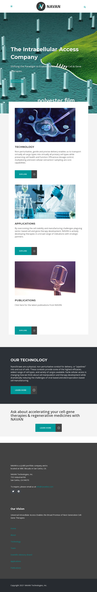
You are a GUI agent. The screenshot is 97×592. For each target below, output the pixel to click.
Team (13, 560)
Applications (16, 574)
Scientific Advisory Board (21, 567)
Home (13, 541)
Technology (16, 554)
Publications (16, 580)
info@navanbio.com (45, 499)
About (13, 547)
